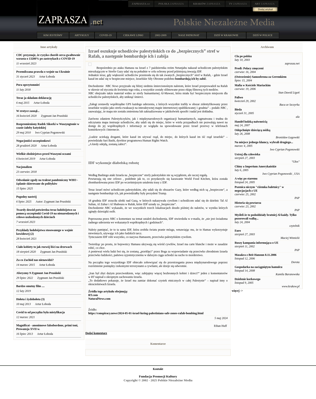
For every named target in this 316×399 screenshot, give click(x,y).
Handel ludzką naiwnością (251, 121)
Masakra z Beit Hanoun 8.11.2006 (255, 255)
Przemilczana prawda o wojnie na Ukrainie (43, 71)
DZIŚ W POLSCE (262, 35)
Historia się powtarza (248, 202)
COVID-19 (106, 35)
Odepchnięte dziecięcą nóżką (252, 130)
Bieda (238, 109)
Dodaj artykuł (265, 9)
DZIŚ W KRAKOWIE (226, 35)
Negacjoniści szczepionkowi (33, 140)
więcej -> (237, 290)
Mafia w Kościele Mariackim (252, 85)
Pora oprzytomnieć (28, 84)
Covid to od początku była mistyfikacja (40, 312)
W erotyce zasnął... (28, 111)
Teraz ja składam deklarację (34, 98)
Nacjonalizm (24, 167)
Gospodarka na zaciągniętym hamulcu (258, 267)
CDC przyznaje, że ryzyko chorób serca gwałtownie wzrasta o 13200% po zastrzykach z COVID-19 (48, 56)
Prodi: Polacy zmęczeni (249, 68)
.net (141, 3)
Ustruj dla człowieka (247, 154)
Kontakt (158, 369)
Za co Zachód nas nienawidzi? (35, 260)
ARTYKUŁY (82, 35)
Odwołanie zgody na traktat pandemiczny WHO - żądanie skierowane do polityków (47, 181)
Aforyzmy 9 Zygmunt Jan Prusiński (39, 273)
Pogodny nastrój (26, 196)
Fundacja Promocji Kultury (158, 376)
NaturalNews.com (99, 298)
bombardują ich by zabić (190, 78)
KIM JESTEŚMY (53, 35)
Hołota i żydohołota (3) (30, 299)
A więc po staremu (246, 178)
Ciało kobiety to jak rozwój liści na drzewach (44, 247)
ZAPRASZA (171, 3)
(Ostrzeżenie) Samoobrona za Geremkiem (260, 76)
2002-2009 (160, 35)
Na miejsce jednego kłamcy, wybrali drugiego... (264, 142)
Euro (238, 230)
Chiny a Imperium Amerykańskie (255, 166)
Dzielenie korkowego (247, 279)
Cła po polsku (243, 56)
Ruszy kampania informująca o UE (256, 242)
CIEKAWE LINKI (133, 35)
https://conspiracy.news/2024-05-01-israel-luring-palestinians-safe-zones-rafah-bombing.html (145, 313)
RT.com (93, 295)
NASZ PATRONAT (188, 35)
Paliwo (239, 97)
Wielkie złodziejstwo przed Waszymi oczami (43, 154)
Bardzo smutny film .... (30, 286)
